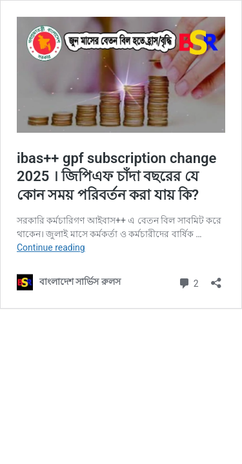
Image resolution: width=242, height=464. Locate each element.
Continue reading (51, 247)
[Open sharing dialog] (216, 279)
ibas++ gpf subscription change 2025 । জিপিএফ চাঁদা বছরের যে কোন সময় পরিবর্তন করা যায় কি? (116, 176)
